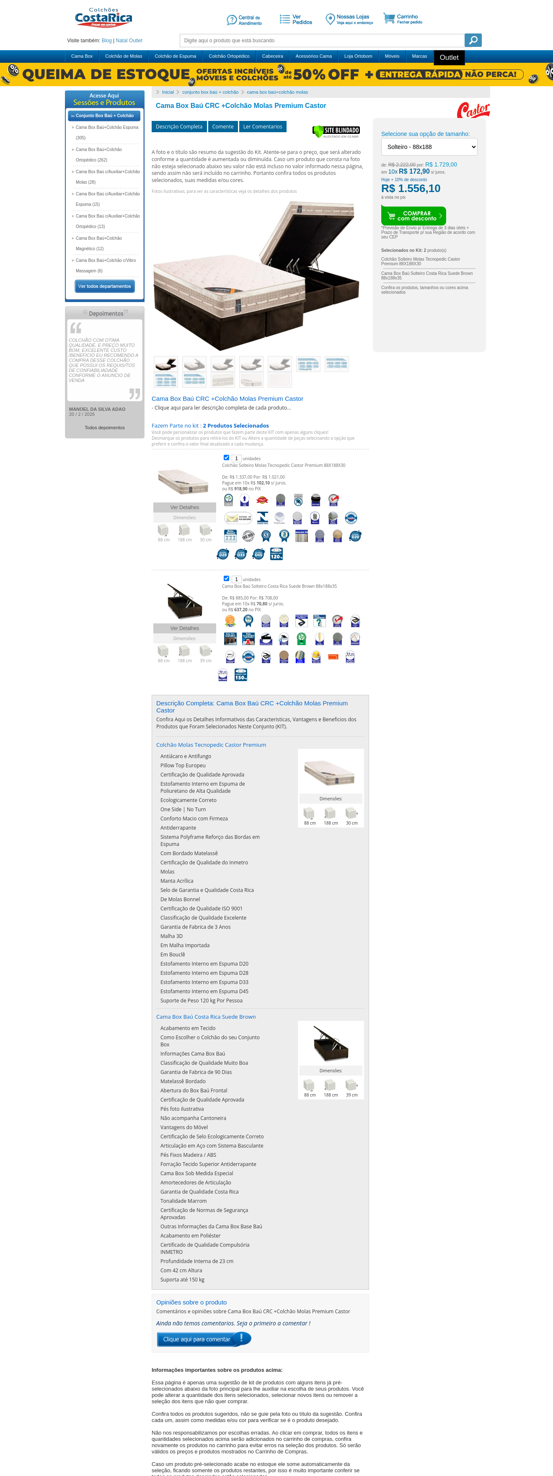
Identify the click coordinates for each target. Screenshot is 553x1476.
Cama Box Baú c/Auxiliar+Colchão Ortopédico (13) (108, 221)
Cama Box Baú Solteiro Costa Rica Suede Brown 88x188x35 (279, 586)
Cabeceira (272, 56)
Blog (107, 41)
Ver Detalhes (185, 507)
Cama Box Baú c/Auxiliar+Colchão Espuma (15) (108, 199)
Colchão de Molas (123, 56)
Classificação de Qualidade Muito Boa (204, 1023)
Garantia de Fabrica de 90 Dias (196, 1032)
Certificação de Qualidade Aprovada (202, 854)
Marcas (419, 56)
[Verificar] (336, 136)
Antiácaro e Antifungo (185, 835)
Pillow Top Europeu (183, 844)
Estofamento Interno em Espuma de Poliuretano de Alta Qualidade (202, 867)
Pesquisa (473, 40)
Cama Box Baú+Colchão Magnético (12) (99, 243)
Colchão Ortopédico (229, 56)
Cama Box (82, 56)
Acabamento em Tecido (187, 988)
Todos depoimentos (104, 427)
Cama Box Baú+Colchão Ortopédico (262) (99, 154)
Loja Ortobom (358, 56)
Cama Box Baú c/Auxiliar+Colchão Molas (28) (108, 176)
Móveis (392, 56)
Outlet (135, 41)
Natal (121, 41)
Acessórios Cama (314, 56)
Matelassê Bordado (183, 1041)
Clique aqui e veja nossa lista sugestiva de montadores (273, 1375)
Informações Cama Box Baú (192, 1013)
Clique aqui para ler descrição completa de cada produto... (223, 407)
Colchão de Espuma (175, 56)
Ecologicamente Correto (188, 879)
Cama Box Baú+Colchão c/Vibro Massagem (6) (106, 265)
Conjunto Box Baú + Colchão (105, 115)
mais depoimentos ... (96, 1441)
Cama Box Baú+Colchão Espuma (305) (107, 132)
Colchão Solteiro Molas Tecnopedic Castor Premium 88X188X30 (284, 465)
